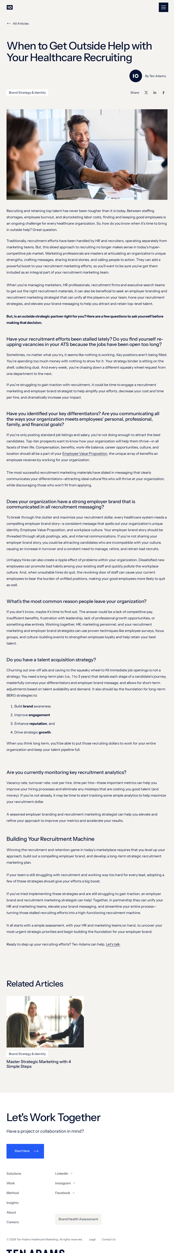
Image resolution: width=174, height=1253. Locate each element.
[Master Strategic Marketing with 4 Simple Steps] (45, 1021)
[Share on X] (146, 92)
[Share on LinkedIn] (155, 92)
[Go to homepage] (10, 7)
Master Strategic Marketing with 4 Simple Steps (39, 1064)
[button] (163, 7)
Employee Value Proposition (84, 453)
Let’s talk (113, 944)
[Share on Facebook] (163, 92)
